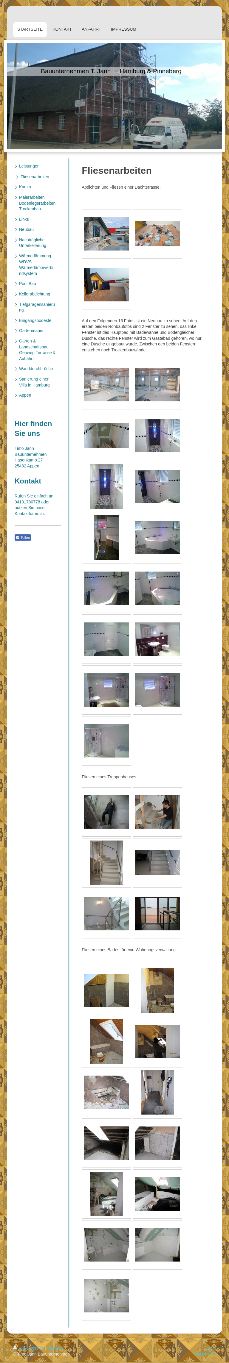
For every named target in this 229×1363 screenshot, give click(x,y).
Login (211, 1348)
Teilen (23, 538)
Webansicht (205, 1354)
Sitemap (55, 1348)
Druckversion (29, 1348)
